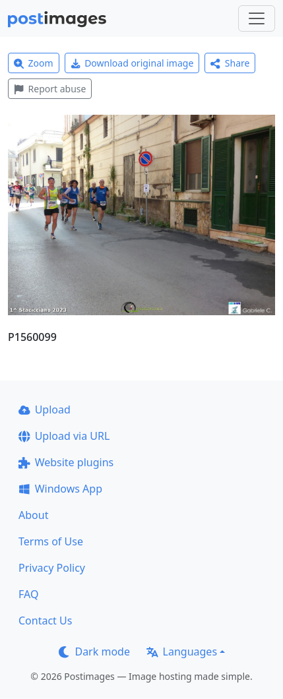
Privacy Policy (51, 568)
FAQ (28, 594)
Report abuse (50, 88)
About (33, 515)
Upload (44, 409)
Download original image (132, 63)
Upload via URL (64, 436)
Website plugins (65, 462)
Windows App (60, 488)
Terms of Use (50, 541)
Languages (181, 651)
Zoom (33, 63)
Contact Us (45, 620)
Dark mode (94, 651)
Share (229, 63)
